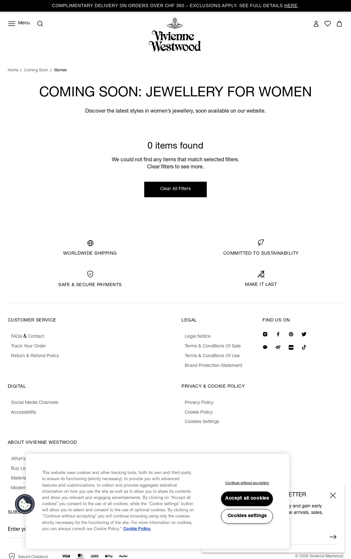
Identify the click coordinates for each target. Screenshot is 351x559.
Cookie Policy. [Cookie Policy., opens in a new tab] (137, 529)
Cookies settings (247, 516)
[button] (25, 504)
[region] (157, 501)
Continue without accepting (247, 483)
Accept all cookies (247, 498)
